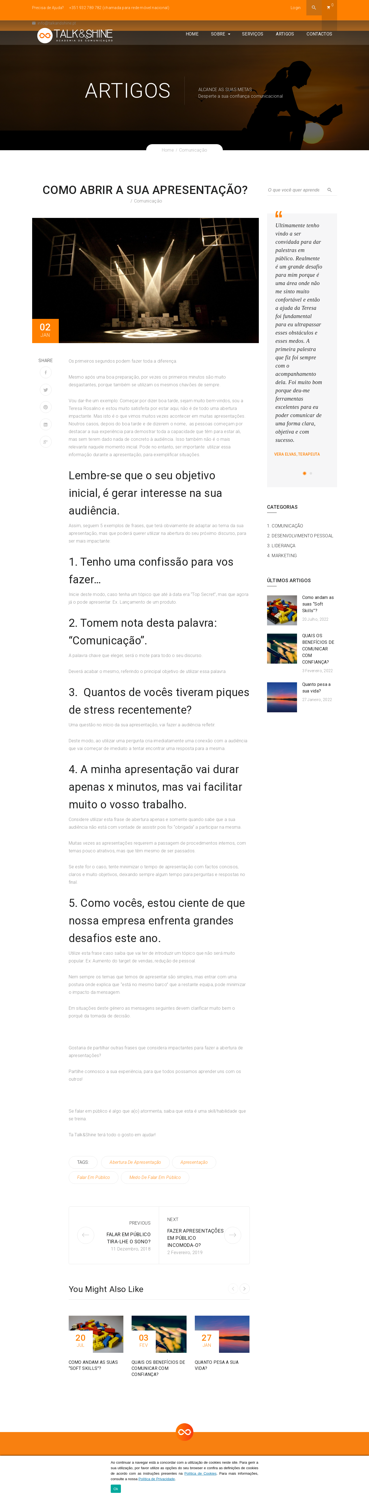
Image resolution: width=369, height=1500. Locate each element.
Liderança (283, 545)
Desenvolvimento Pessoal (302, 535)
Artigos (290, 46)
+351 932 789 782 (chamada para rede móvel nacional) (119, 8)
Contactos (324, 46)
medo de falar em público (155, 1177)
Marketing (284, 555)
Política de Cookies (200, 1474)
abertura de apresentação (135, 1162)
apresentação (194, 1162)
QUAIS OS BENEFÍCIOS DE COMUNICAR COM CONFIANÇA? (318, 649)
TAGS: (83, 1162)
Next (172, 1219)
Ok (115, 1489)
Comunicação (148, 201)
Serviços (257, 46)
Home (196, 46)
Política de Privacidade (156, 1479)
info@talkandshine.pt (54, 23)
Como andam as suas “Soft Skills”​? (318, 604)
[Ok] (362, 1478)
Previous (140, 1222)
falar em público (93, 1177)
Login (296, 8)
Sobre (223, 46)
